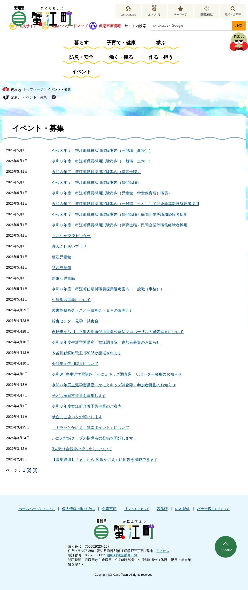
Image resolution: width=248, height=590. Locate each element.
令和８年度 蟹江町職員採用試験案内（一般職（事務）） (102, 150)
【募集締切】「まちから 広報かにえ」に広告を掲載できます (104, 460)
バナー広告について (213, 509)
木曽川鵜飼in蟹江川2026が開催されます (87, 353)
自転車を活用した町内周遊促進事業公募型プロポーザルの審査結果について (118, 332)
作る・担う (161, 57)
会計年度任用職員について (75, 364)
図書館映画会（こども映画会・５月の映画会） (92, 310)
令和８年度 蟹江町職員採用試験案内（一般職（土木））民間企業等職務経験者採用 (125, 204)
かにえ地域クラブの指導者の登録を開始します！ (94, 438)
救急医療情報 (110, 26)
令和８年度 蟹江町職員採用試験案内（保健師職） (96, 182)
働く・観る (121, 57)
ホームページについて (36, 509)
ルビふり (154, 14)
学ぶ (161, 42)
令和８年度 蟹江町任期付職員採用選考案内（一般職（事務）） (108, 289)
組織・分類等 (233, 14)
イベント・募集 (35, 97)
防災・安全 (81, 57)
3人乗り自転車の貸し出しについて (82, 449)
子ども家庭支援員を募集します (79, 396)
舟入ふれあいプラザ (69, 246)
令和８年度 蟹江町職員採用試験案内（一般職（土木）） (102, 161)
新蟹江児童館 (63, 278)
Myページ (180, 14)
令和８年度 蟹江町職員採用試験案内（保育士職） (96, 172)
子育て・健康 (121, 42)
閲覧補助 (207, 14)
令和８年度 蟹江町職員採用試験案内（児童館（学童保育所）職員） (112, 193)
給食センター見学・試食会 (75, 321)
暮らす (81, 42)
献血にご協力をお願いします (77, 417)
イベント (81, 71)
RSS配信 (182, 509)
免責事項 (109, 509)
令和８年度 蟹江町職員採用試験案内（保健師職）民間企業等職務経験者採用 (119, 214)
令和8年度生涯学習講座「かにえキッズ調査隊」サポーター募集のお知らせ (117, 374)
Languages (128, 14)
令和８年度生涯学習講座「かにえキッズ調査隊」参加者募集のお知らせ (114, 385)
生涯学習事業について (71, 300)
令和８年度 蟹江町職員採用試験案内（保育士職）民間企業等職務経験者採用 (119, 225)
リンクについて (136, 509)
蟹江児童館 (61, 257)
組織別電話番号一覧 (122, 555)
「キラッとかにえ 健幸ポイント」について (90, 428)
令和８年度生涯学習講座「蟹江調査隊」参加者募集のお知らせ (106, 342)
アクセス (162, 551)
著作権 (162, 509)
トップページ (33, 89)
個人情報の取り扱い (78, 509)
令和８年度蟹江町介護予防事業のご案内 (87, 406)
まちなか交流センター (71, 236)
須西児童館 (61, 268)
